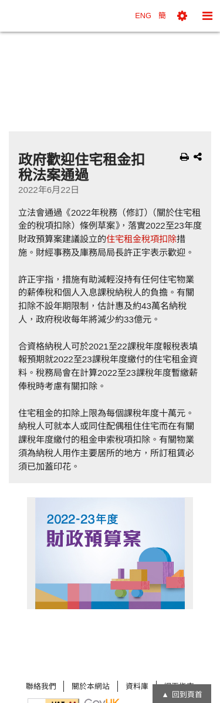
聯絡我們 (41, 686)
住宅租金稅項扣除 (141, 239)
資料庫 (137, 686)
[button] (182, 16)
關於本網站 (91, 686)
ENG (143, 15)
